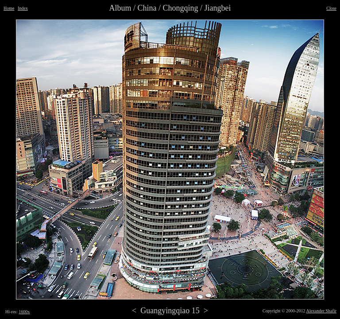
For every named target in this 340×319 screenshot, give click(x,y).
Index (23, 8)
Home (9, 8)
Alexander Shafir (321, 310)
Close (331, 8)
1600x (24, 311)
